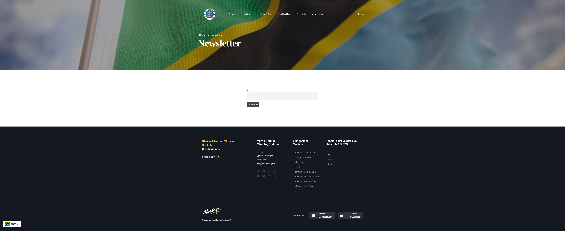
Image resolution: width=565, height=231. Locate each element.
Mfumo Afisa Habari (304, 186)
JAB (330, 159)
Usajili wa (353, 214)
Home (202, 35)
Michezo (299, 162)
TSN (330, 164)
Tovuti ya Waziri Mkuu (305, 181)
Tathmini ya (323, 214)
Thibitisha (301, 14)
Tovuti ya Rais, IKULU (305, 172)
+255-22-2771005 (265, 156)
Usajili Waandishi (303, 157)
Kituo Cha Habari (284, 14)
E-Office (299, 167)
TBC (330, 154)
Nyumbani (233, 14)
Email (249, 90)
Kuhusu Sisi (249, 14)
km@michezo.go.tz (266, 163)
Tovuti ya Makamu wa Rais (307, 176)
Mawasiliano (317, 14)
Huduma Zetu (265, 14)
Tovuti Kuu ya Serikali (305, 152)
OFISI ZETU (211, 157)
